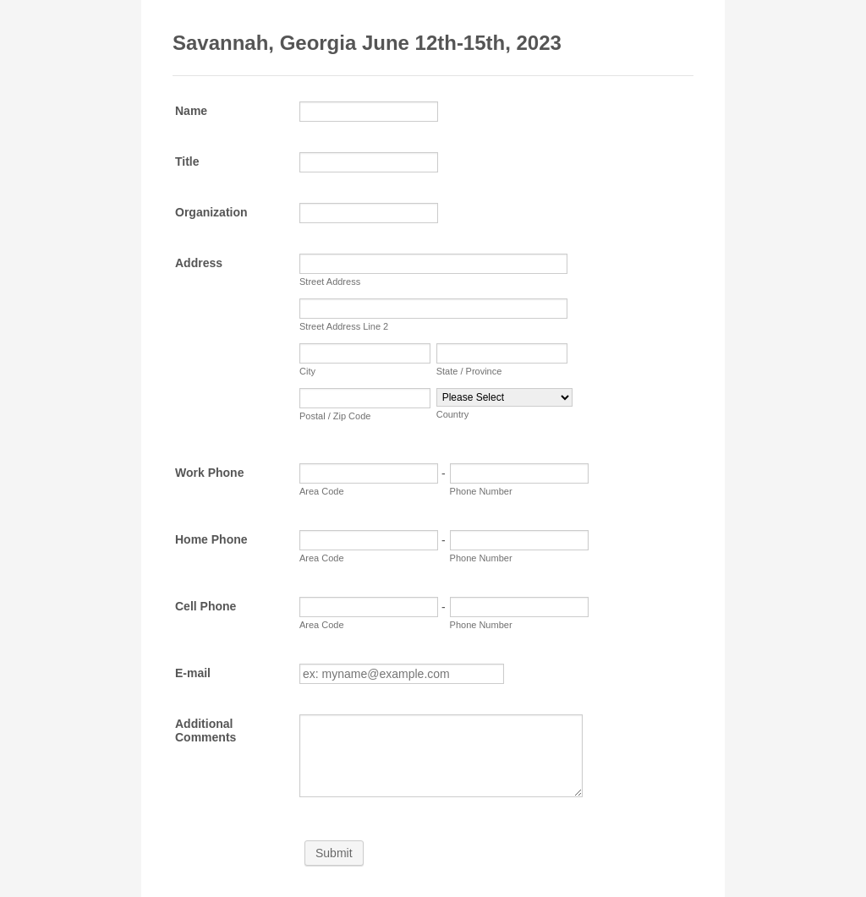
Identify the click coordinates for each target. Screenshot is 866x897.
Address (198, 263)
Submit (334, 853)
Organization (211, 212)
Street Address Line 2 (343, 326)
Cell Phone (205, 606)
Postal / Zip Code (334, 416)
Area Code (321, 491)
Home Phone (211, 539)
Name (191, 111)
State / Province (469, 371)
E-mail (193, 673)
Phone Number (481, 491)
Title (187, 161)
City (307, 371)
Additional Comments (205, 730)
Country (452, 414)
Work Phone (209, 472)
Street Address (329, 281)
